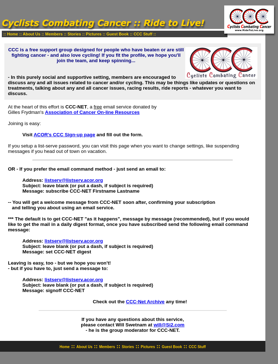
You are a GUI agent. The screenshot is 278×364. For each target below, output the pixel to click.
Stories (74, 34)
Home (12, 34)
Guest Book (118, 34)
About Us (31, 34)
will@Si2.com (168, 324)
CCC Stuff (143, 34)
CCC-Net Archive (145, 301)
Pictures (93, 34)
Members (53, 34)
